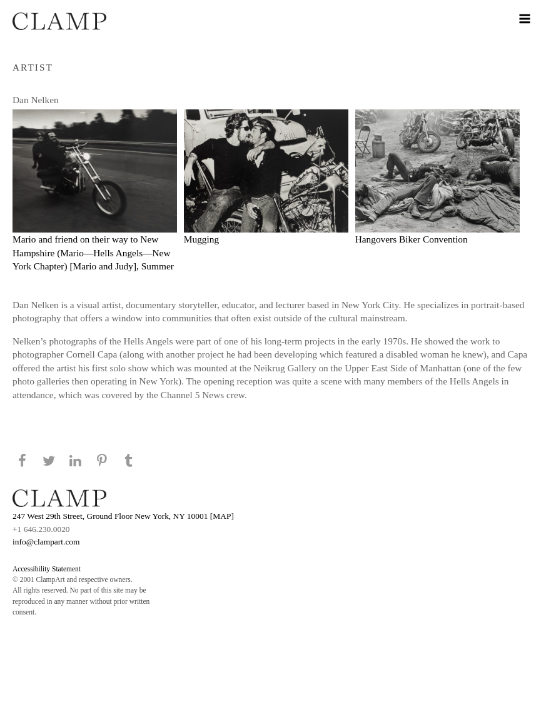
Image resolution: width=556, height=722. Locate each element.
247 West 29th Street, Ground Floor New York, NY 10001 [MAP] (123, 516)
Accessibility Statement (47, 569)
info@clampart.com (46, 541)
